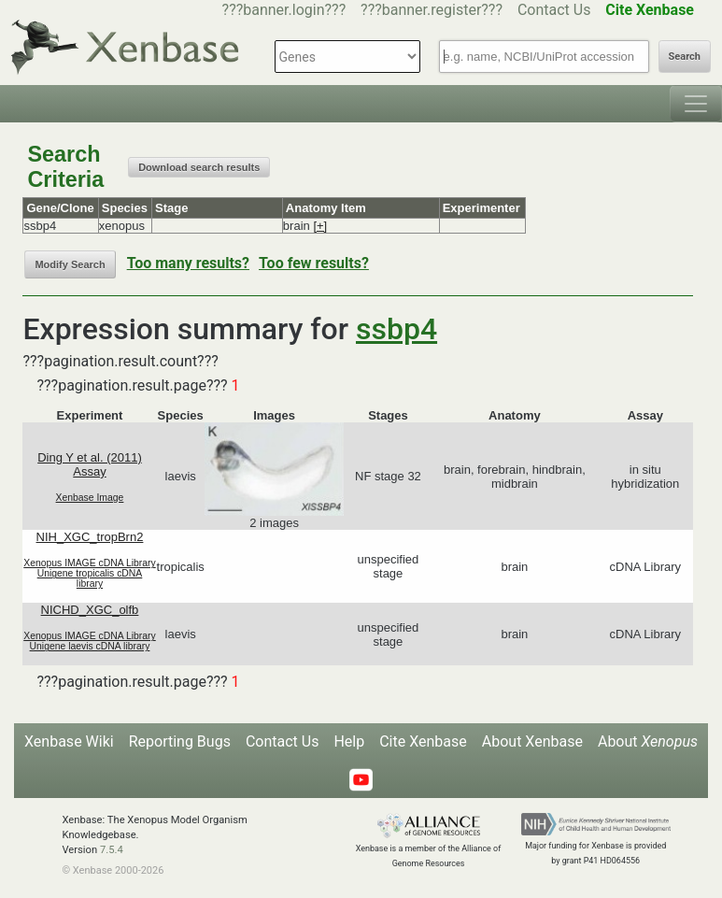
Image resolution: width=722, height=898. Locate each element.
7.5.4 (111, 850)
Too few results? (314, 263)
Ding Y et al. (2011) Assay (89, 464)
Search (685, 56)
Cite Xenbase (423, 741)
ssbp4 (396, 329)
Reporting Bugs (180, 741)
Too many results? (188, 263)
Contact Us (554, 10)
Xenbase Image (90, 497)
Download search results (199, 167)
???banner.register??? (432, 10)
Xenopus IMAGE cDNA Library (89, 563)
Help (348, 741)
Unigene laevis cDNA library (90, 646)
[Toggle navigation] (696, 103)
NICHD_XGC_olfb (90, 610)
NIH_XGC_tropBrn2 (90, 537)
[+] (320, 226)
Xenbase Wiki (69, 741)
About (648, 741)
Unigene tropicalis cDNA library (90, 578)
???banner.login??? (284, 10)
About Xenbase (532, 741)
